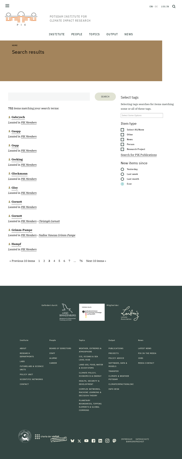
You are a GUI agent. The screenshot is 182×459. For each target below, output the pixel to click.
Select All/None (135, 129)
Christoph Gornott (49, 221)
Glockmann (19, 173)
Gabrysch (18, 117)
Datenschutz (142, 439)
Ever (129, 183)
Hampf (16, 244)
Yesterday (132, 169)
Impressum (126, 439)
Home (15, 45)
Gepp (15, 145)
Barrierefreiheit (135, 441)
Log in (165, 6)
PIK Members (29, 122)
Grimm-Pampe (22, 230)
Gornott (17, 201)
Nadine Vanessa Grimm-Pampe (57, 235)
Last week (132, 174)
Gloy (15, 187)
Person (130, 144)
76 (81, 261)
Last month (133, 178)
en (151, 6)
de (156, 6)
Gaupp (16, 131)
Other (130, 134)
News (130, 139)
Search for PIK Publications (139, 155)
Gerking (17, 159)
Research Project (136, 149)
